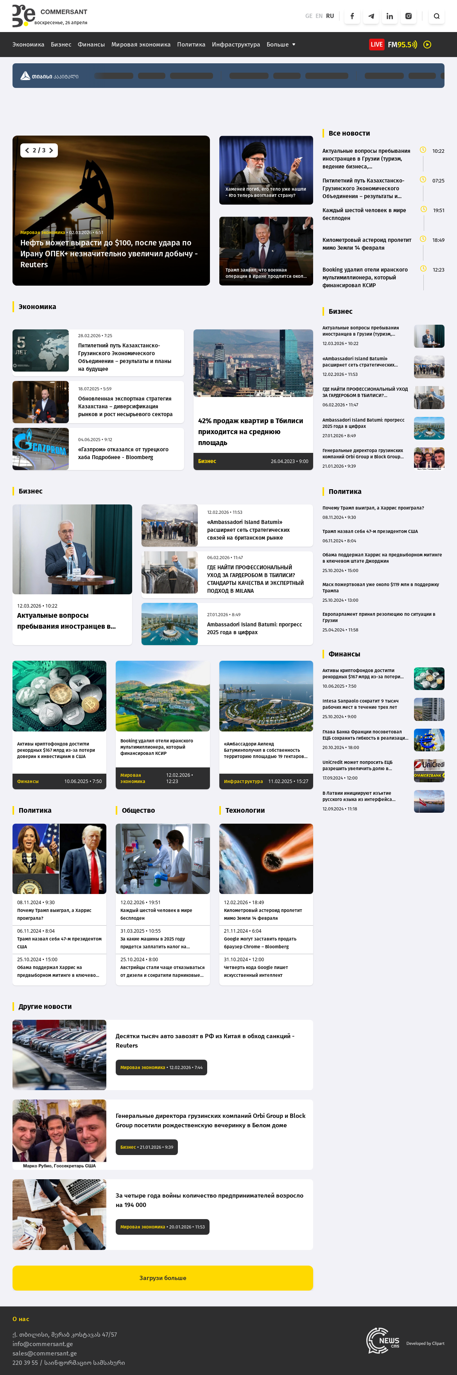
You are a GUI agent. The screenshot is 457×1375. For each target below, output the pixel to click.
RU (330, 16)
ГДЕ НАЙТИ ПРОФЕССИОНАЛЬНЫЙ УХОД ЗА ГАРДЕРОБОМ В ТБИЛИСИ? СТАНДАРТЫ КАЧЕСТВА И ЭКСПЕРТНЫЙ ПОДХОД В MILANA (255, 579)
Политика (191, 44)
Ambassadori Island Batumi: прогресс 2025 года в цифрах (254, 628)
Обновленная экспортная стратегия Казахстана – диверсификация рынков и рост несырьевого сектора (125, 406)
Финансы (91, 44)
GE (308, 16)
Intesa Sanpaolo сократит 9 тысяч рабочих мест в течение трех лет (361, 704)
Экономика (29, 44)
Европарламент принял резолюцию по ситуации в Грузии (379, 617)
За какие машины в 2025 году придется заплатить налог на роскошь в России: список (153, 943)
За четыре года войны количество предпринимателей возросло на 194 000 (209, 1200)
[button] (26, 150)
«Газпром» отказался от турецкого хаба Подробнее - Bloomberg (123, 453)
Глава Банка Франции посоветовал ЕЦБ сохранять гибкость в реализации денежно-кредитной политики (365, 735)
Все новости (349, 133)
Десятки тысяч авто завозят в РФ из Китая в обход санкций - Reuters (205, 1040)
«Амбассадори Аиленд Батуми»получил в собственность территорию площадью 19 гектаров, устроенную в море (264, 750)
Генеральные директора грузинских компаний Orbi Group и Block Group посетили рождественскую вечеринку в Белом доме (211, 1120)
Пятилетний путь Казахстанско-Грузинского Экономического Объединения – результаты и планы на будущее (124, 357)
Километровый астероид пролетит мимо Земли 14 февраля (263, 914)
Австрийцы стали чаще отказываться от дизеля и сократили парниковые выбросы (162, 972)
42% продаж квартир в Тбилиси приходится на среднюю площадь (250, 432)
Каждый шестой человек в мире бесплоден (156, 914)
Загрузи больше (163, 1278)
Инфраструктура (236, 44)
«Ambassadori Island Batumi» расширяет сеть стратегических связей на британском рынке (248, 530)
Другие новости (45, 1006)
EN (319, 16)
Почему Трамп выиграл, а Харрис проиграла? (54, 914)
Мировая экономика (141, 44)
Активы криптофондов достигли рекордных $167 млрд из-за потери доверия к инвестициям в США (56, 750)
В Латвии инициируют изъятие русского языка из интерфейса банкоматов (357, 796)
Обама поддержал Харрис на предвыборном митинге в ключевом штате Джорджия (58, 972)
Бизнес (61, 44)
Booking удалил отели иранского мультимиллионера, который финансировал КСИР (156, 747)
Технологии (245, 810)
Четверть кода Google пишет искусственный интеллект (256, 971)
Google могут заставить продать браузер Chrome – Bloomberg (260, 942)
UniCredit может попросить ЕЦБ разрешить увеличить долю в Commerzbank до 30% (357, 766)
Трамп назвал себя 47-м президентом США (59, 942)
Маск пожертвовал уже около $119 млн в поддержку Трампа (381, 588)
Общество (138, 810)
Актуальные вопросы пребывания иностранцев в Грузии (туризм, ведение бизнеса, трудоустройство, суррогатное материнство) (64, 621)
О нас (21, 1318)
